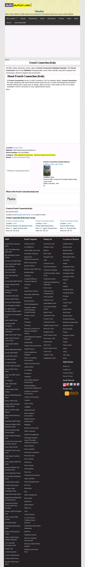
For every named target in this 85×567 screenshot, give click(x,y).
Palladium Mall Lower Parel (53, 164)
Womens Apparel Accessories (44, 155)
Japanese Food (49, 315)
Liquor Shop (28, 403)
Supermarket (28, 505)
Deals (42, 18)
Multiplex (27, 425)
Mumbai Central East (70, 322)
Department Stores (31, 291)
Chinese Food (49, 263)
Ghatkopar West (68, 270)
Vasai (65, 348)
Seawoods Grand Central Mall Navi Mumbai (11, 505)
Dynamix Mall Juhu (12, 296)
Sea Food (47, 345)
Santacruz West (68, 335)
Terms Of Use (68, 376)
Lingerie (27, 400)
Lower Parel (18, 148)
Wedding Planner (30, 535)
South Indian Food (50, 348)
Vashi (65, 352)
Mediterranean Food (51, 325)
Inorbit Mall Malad (11, 353)
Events (61, 18)
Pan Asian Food (49, 338)
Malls (76, 18)
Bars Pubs (47, 253)
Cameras (27, 276)
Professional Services (32, 475)
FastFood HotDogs (50, 270)
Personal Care (29, 455)
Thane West (67, 345)
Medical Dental (29, 410)
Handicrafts (28, 342)
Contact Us (67, 369)
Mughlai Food (48, 332)
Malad (45, 223)
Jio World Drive (10, 359)
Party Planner (29, 446)
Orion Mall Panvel (11, 447)
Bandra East (67, 247)
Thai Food (47, 351)
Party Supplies (29, 449)
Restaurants (48, 342)
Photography (28, 469)
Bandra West (67, 250)
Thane (69, 223)
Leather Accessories (31, 397)
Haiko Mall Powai (11, 320)
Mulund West (67, 316)
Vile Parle (66, 355)
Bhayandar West (69, 257)
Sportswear (28, 498)
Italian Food (48, 312)
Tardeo (65, 338)
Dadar (65, 263)
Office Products (29, 431)
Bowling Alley (29, 272)
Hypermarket (28, 367)
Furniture (27, 325)
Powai (65, 332)
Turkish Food (48, 355)
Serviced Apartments (31, 482)
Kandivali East (68, 289)
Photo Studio (28, 465)
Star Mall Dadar (10, 522)
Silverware (28, 488)
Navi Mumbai (67, 329)
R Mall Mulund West (12, 482)
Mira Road (66, 312)
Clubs (26, 288)
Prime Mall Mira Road (12, 473)
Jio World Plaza (10, 362)
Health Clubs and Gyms (32, 346)
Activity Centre (29, 244)
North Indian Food (50, 335)
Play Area (27, 472)
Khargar (66, 296)
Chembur (66, 260)
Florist (26, 319)
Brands (23, 18)
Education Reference (31, 294)
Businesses (33, 18)
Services (27, 485)
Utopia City (9, 549)
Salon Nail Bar (29, 478)
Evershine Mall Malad (12, 302)
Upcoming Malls (20, 22)
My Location (11, 19)
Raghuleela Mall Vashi (13, 494)
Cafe (45, 260)
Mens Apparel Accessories (23, 155)
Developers (52, 18)
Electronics (28, 298)
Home (7, 59)
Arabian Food (48, 247)
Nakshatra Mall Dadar (12, 421)
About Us (66, 366)
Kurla (15, 223)
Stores (9, 22)
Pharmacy (28, 462)
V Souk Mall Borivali (12, 555)
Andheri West (68, 244)
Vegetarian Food (49, 358)
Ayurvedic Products (31, 253)
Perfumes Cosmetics (31, 452)
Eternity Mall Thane (12, 299)
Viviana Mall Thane (67, 226)
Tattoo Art (27, 508)
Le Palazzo (9, 380)
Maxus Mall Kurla (11, 401)
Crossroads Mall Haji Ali (13, 281)
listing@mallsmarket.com (25, 215)
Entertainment (29, 301)
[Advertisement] (42, 41)
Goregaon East (68, 273)
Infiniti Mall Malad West (44, 226)
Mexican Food (49, 328)
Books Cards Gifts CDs (32, 269)
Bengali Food (48, 257)
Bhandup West (68, 253)
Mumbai (39, 11)
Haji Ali (65, 280)
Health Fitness (29, 349)
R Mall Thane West (12, 485)
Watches (27, 531)
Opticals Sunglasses (31, 434)
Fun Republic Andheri (12, 305)
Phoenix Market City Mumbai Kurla (19, 226)
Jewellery (27, 376)
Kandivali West (68, 293)
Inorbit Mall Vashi (11, 356)
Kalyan (65, 286)
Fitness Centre (29, 315)
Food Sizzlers (48, 297)
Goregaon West (68, 276)
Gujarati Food (48, 300)
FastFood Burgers (50, 267)
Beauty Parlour (29, 266)
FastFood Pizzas (50, 279)
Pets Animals (29, 459)
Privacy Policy (68, 373)
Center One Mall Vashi (13, 261)
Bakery (46, 250)
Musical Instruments (31, 428)
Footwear (27, 322)
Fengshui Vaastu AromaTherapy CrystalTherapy (30, 310)
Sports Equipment (30, 495)
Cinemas (27, 284)
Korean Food (48, 319)
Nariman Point (68, 325)
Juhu (64, 283)
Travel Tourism (29, 514)
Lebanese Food (49, 322)
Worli (65, 358)
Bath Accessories (30, 262)
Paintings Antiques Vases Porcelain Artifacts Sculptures (31, 440)
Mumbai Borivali (68, 319)
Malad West (67, 309)
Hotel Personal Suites (32, 363)
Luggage (27, 407)
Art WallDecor (29, 247)
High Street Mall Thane (13, 335)
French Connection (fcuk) (21, 157)
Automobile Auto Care (32, 250)
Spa (25, 492)
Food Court (48, 288)
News (69, 18)
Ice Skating (28, 370)
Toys (26, 511)
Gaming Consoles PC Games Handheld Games (32, 331)
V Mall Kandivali (10, 552)
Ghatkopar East (68, 267)
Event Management (31, 304)
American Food (49, 244)
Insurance (27, 373)
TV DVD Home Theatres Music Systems (29, 520)
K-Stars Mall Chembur (13, 366)
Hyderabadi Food (50, 303)
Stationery (28, 501)
